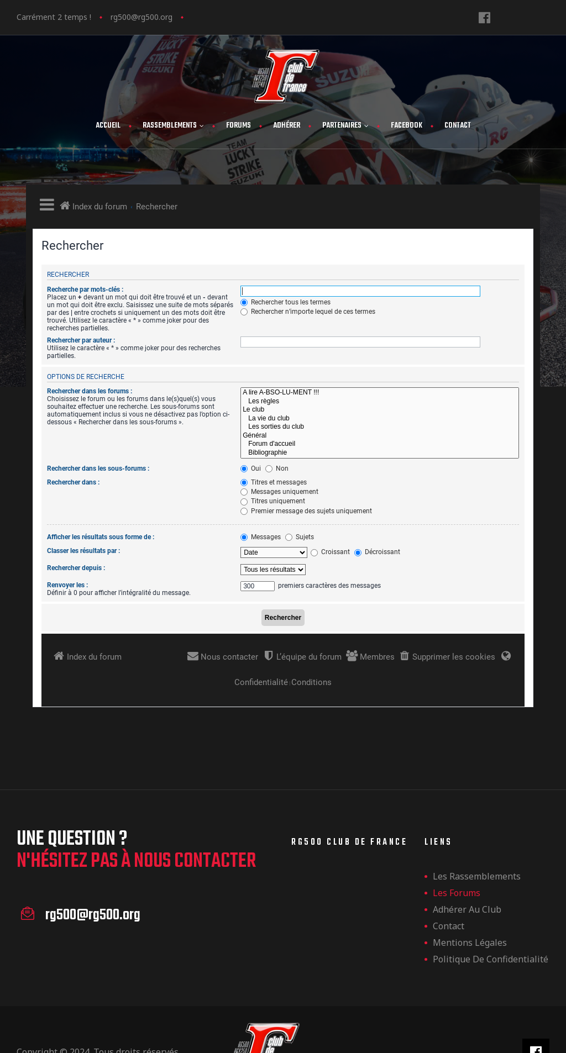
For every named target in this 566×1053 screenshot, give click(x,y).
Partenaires (345, 125)
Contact (457, 125)
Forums (238, 125)
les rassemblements (477, 876)
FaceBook (406, 125)
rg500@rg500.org (141, 17)
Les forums (456, 893)
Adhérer (286, 125)
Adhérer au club (467, 909)
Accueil (108, 125)
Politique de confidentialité (490, 959)
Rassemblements (173, 125)
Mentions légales (470, 942)
